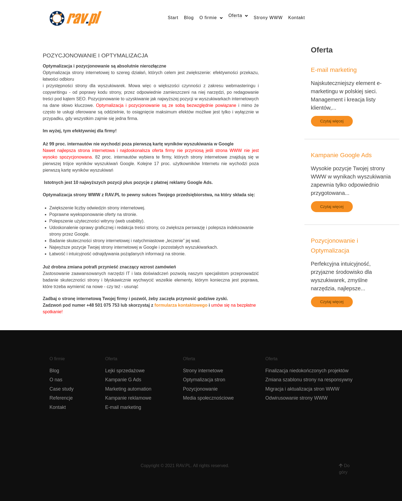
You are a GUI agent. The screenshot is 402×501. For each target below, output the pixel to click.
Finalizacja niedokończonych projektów (306, 370)
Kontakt (57, 407)
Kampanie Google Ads (341, 155)
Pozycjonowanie (200, 389)
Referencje (61, 398)
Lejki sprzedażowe (125, 370)
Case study (61, 389)
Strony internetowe (203, 370)
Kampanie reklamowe (128, 398)
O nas (55, 379)
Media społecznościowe (208, 398)
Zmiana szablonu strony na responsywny (309, 379)
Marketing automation (128, 389)
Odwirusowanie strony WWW (296, 398)
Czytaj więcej (332, 121)
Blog (54, 370)
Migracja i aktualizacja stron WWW (302, 389)
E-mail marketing (334, 69)
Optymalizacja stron (204, 379)
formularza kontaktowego (181, 305)
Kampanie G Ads (123, 379)
